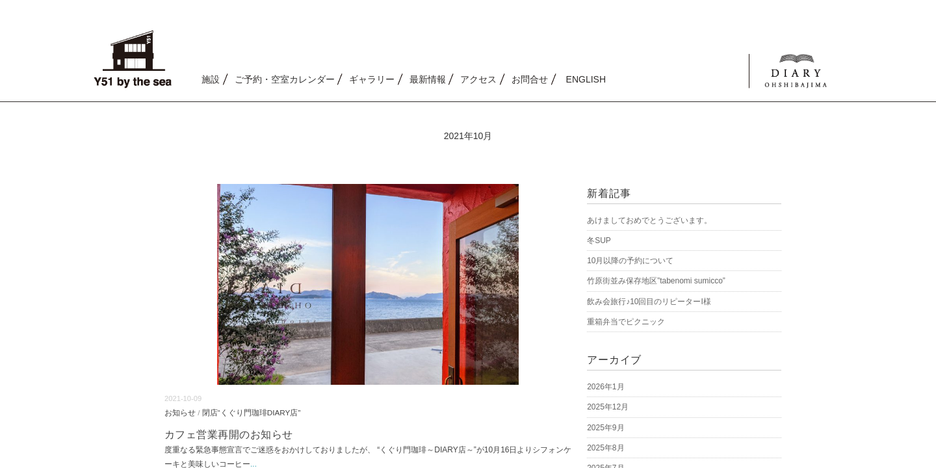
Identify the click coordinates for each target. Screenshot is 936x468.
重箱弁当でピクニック (626, 321)
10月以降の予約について (630, 260)
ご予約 (285, 79)
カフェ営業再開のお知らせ (228, 434)
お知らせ (180, 412)
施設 (211, 79)
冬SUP (599, 240)
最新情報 (428, 79)
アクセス (478, 79)
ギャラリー (372, 79)
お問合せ (530, 79)
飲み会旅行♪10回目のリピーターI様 (649, 301)
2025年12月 (608, 406)
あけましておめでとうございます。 (649, 220)
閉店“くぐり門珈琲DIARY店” (251, 412)
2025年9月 (605, 427)
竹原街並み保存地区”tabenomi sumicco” (656, 280)
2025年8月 (605, 447)
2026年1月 (605, 386)
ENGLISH (586, 79)
